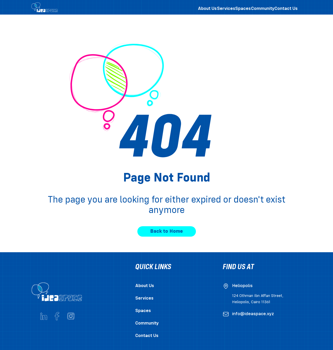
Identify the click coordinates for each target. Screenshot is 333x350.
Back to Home (166, 231)
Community (147, 323)
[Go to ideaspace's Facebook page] (57, 316)
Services (144, 298)
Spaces (143, 310)
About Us (144, 285)
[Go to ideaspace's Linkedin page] (44, 316)
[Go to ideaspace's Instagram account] (71, 316)
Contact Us (146, 335)
